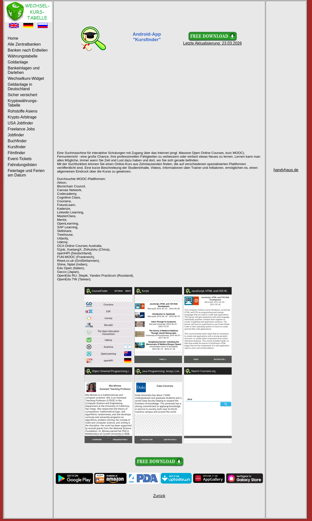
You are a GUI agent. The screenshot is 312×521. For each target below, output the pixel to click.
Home (13, 38)
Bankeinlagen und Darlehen (23, 70)
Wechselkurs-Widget (26, 78)
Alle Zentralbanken (24, 44)
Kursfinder (17, 147)
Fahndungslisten (22, 165)
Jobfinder (16, 135)
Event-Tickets (19, 159)
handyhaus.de (286, 170)
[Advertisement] (159, 13)
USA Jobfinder (20, 123)
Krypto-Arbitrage (22, 117)
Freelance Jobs (21, 129)
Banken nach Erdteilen (28, 50)
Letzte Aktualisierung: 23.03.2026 (212, 41)
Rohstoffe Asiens (22, 111)
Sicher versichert (22, 95)
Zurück (159, 496)
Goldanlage (18, 62)
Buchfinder (17, 141)
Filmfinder (16, 153)
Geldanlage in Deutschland (20, 86)
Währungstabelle (22, 56)
